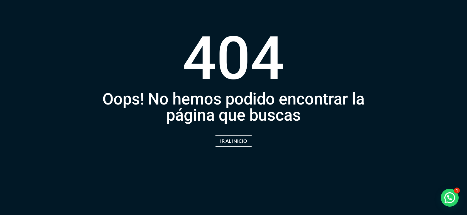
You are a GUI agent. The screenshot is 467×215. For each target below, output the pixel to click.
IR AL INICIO (233, 141)
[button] (450, 198)
